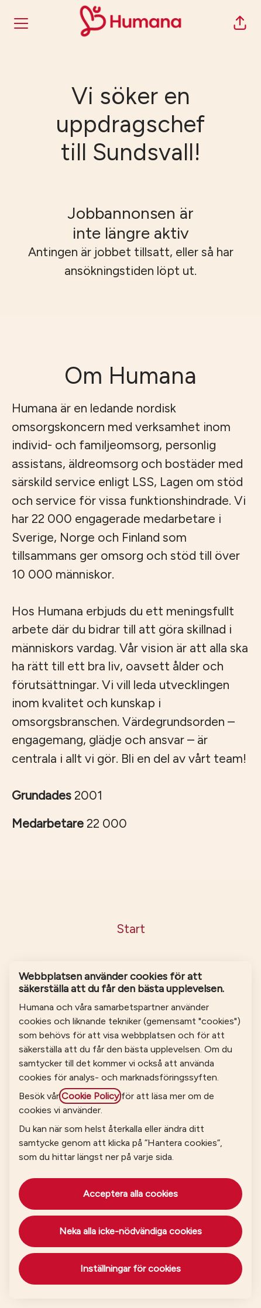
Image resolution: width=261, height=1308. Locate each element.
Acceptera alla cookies (130, 1193)
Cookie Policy (90, 1096)
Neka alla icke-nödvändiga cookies (130, 1231)
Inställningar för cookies (130, 1268)
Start (130, 928)
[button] (240, 23)
